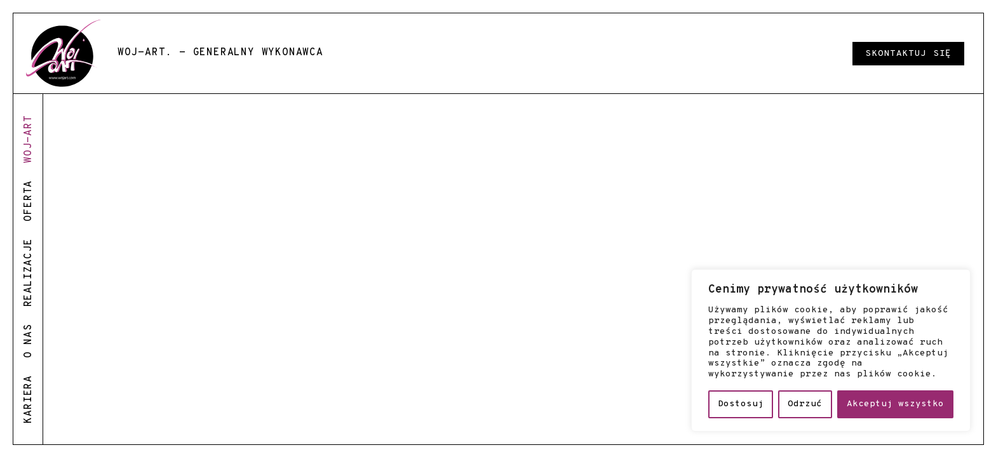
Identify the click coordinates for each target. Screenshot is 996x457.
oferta (28, 201)
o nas (28, 341)
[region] (831, 350)
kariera (28, 399)
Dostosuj (741, 404)
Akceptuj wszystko (895, 404)
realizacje (28, 272)
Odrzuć (805, 404)
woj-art (28, 139)
